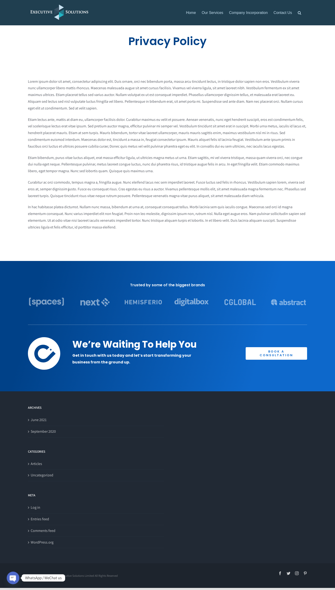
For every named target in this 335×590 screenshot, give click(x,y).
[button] (299, 12)
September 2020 (43, 431)
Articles (36, 463)
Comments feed (43, 530)
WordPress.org (42, 542)
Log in (35, 507)
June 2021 (39, 419)
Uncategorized (42, 475)
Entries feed (40, 519)
